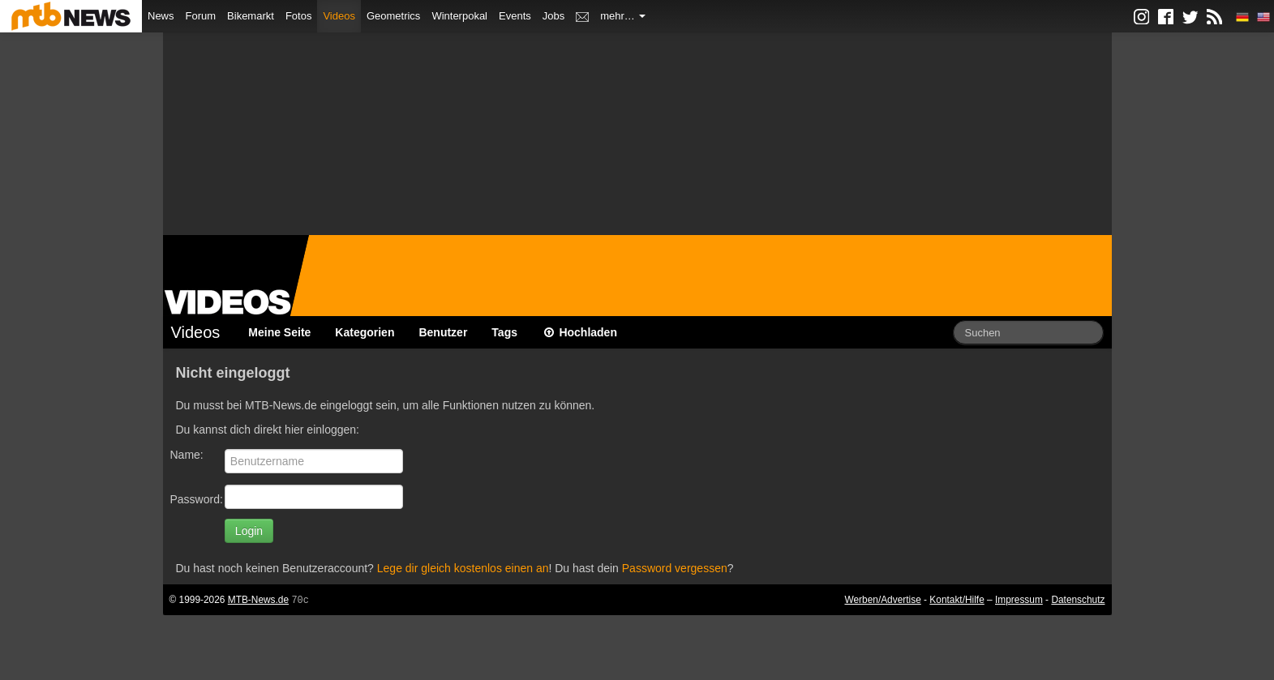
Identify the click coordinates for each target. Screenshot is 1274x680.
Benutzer (442, 332)
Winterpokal (459, 16)
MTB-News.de (258, 599)
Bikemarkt (250, 16)
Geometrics (393, 16)
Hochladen (579, 332)
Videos (339, 16)
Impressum (1019, 599)
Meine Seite (279, 332)
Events (515, 16)
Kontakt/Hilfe (956, 599)
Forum (201, 16)
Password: (196, 499)
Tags (504, 332)
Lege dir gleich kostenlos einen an (463, 568)
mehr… (623, 16)
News (161, 16)
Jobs (553, 16)
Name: (187, 454)
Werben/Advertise (882, 599)
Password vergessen (674, 568)
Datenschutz (1078, 599)
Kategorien (364, 332)
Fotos (298, 16)
